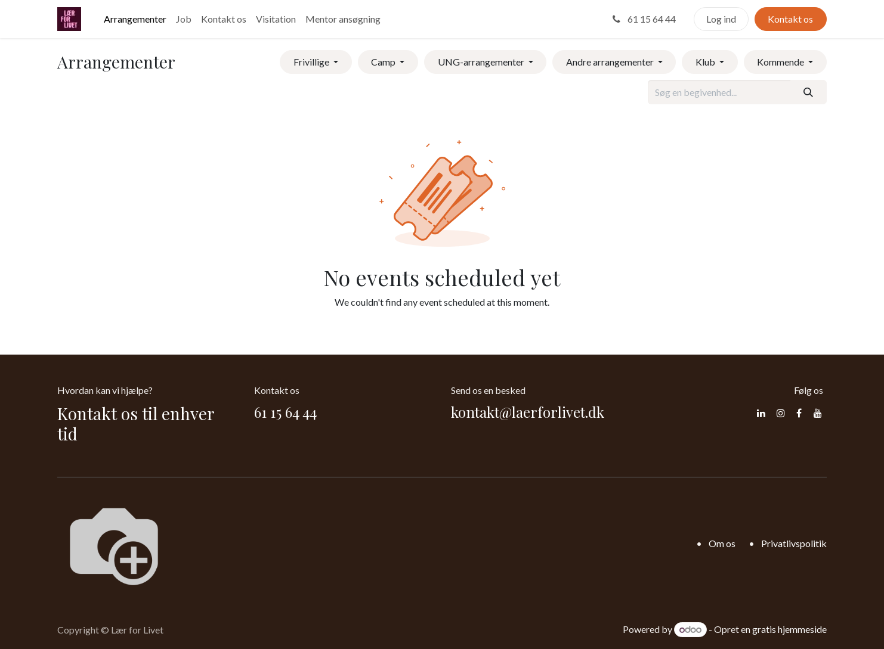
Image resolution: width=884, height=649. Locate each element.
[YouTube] (818, 413)
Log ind (721, 18)
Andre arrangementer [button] (611, 61)
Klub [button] (706, 61)
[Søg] (808, 92)
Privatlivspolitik (794, 543)
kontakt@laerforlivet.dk (527, 411)
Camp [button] (384, 61)
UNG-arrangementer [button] (482, 61)
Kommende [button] (781, 61)
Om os (722, 543)
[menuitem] (135, 19)
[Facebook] (799, 413)
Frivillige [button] (312, 61)
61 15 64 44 (643, 18)
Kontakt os (790, 18)
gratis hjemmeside (789, 629)
